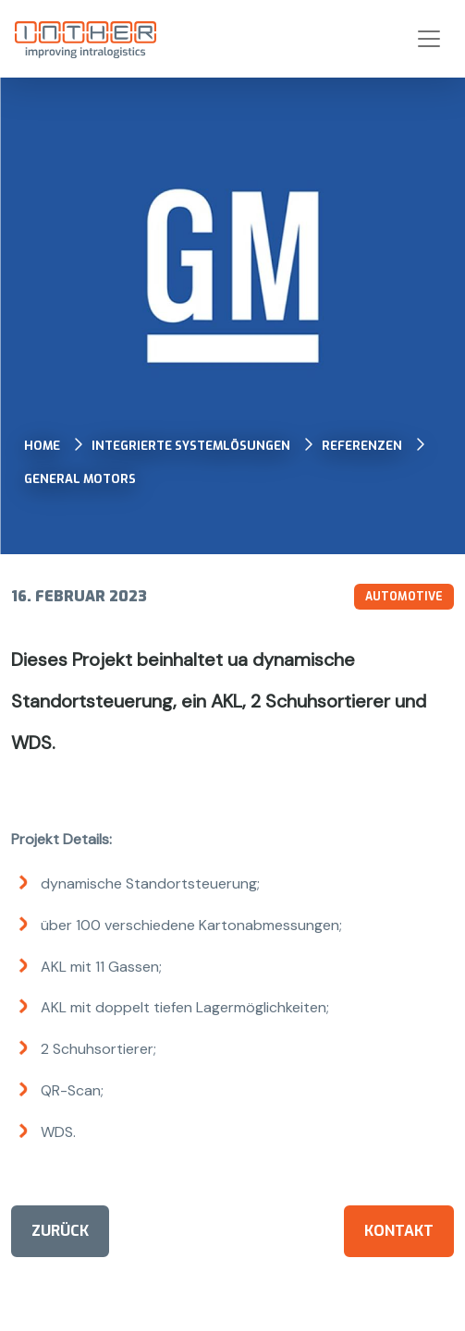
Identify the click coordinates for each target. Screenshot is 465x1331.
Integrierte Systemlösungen (191, 446)
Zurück (60, 1230)
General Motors (80, 479)
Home (42, 446)
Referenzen (362, 446)
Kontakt (399, 1230)
